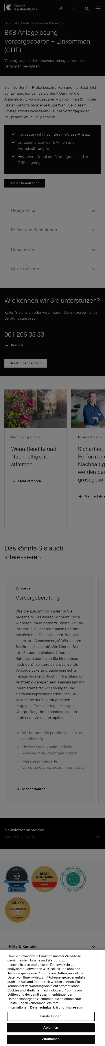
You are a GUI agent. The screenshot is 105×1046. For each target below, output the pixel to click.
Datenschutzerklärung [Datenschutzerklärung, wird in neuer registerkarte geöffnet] (47, 1011)
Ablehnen (50, 1031)
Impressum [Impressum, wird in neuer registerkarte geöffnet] (74, 1011)
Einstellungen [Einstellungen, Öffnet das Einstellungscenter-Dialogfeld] (51, 1020)
